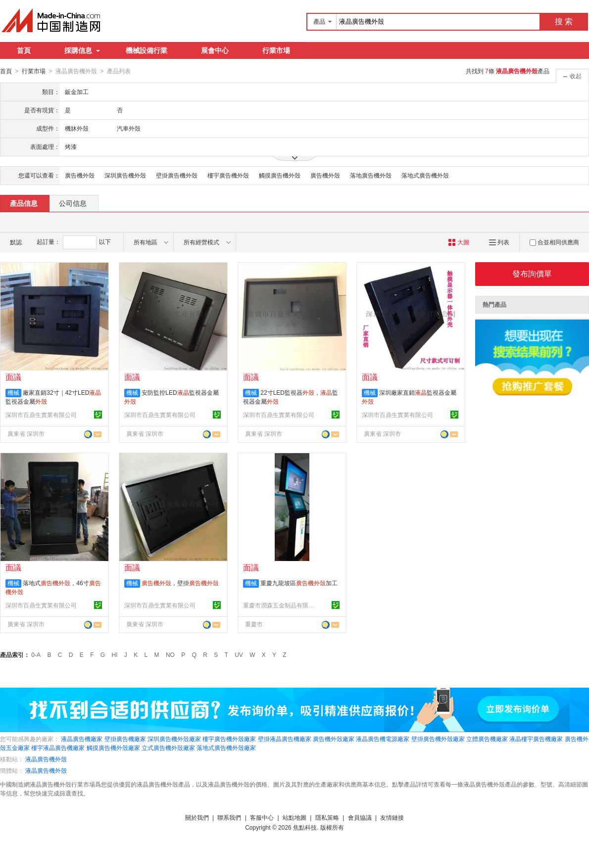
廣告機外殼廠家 (333, 738)
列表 (499, 241)
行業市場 (276, 50)
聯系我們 (229, 817)
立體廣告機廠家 (487, 738)
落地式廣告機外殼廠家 (226, 747)
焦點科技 (305, 827)
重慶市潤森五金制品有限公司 (280, 605)
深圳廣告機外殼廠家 (174, 738)
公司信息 (73, 203)
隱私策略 (327, 817)
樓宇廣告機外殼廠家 (229, 738)
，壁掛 (180, 582)
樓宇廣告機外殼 (228, 175)
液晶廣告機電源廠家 (382, 738)
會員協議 (360, 817)
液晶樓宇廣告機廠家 (536, 738)
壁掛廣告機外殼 (176, 175)
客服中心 (262, 817)
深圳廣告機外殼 (125, 175)
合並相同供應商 (554, 241)
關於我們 (197, 817)
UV (239, 654)
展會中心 (215, 50)
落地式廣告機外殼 (425, 175)
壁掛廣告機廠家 (125, 738)
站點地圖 (294, 817)
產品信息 (24, 203)
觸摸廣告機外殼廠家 (113, 747)
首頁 (24, 50)
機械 (13, 392)
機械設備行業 (146, 50)
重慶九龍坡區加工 (299, 582)
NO (170, 654)
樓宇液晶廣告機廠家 (58, 747)
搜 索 (564, 21)
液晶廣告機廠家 (81, 738)
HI (115, 654)
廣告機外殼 (80, 175)
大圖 (458, 241)
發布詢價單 (532, 273)
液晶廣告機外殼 (46, 758)
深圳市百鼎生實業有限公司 (41, 414)
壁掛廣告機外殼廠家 (438, 738)
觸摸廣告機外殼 (279, 175)
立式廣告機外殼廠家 (168, 747)
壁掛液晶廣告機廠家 (284, 738)
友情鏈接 (392, 817)
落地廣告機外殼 (371, 175)
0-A (36, 654)
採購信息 (82, 50)
